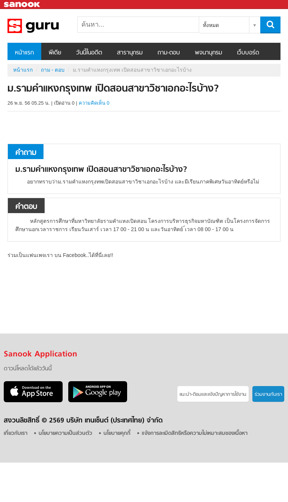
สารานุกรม (129, 53)
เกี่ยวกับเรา (15, 433)
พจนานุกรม (208, 53)
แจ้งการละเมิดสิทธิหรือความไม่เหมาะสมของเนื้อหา (195, 433)
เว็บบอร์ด (248, 53)
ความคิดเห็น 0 (94, 103)
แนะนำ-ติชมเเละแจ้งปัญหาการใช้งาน (213, 394)
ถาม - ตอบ (52, 70)
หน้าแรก (24, 53)
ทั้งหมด (211, 25)
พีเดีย (55, 53)
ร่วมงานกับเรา (268, 394)
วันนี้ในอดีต (89, 53)
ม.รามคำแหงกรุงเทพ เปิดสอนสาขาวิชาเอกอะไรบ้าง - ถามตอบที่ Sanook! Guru (47, 26)
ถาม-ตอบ (169, 53)
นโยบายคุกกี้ (117, 433)
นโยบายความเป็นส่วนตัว (65, 433)
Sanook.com (22, 4)
